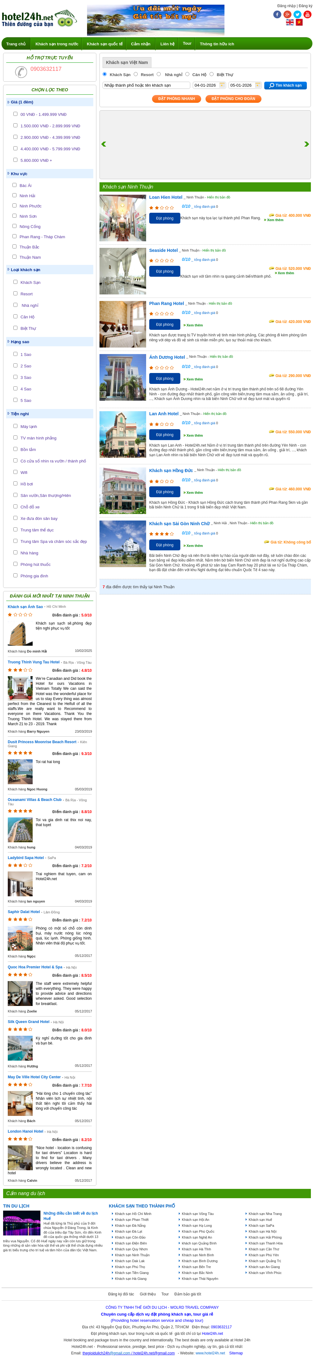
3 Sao (26, 377)
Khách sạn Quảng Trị (265, 1261)
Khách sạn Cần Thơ (264, 1249)
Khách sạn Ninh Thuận (132, 1255)
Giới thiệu (148, 1294)
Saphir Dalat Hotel (24, 912)
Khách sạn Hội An (195, 1219)
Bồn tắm (28, 449)
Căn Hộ (28, 317)
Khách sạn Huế (260, 1219)
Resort (27, 294)
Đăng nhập (286, 6)
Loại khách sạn (25, 269)
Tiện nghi (20, 414)
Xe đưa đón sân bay (39, 518)
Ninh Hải (27, 195)
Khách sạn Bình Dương (200, 1261)
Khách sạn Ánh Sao (25, 607)
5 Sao (26, 400)
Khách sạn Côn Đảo (130, 1237)
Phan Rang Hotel (166, 303)
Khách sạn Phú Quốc (198, 1231)
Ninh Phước (31, 206)
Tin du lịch (16, 1205)
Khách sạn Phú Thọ (130, 1267)
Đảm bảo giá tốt (187, 1294)
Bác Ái (25, 185)
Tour (187, 43)
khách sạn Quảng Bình (199, 1243)
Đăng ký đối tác (121, 1294)
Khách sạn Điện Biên (131, 1243)
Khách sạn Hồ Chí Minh (133, 1214)
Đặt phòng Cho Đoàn (233, 99)
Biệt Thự (28, 328)
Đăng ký (305, 6)
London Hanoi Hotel (25, 1131)
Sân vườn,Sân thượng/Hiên (46, 495)
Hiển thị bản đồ (218, 197)
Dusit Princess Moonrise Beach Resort (42, 742)
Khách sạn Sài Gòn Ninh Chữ (179, 523)
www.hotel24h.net (210, 1353)
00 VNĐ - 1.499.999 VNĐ (44, 114)
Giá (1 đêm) (22, 102)
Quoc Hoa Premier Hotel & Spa (35, 967)
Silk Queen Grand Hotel (28, 1022)
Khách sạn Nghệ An (197, 1237)
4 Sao (26, 389)
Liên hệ (167, 44)
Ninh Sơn (28, 216)
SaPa (52, 858)
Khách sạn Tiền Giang (132, 1273)
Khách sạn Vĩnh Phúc (265, 1273)
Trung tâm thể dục (37, 530)
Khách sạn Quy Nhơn (131, 1249)
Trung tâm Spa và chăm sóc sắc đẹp (54, 541)
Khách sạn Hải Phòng (265, 1237)
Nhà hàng (29, 553)
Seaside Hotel (163, 250)
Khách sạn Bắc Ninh (197, 1273)
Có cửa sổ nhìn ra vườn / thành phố (53, 461)
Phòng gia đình (34, 576)
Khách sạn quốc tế (104, 44)
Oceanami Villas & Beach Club (35, 800)
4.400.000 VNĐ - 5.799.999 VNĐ (50, 149)
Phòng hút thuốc (36, 564)
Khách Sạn (30, 282)
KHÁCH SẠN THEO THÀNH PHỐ (142, 1205)
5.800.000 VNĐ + (36, 160)
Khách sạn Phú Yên (264, 1255)
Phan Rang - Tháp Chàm (42, 236)
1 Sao (26, 354)
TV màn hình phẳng (39, 438)
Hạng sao (20, 341)
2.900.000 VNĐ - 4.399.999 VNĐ (50, 137)
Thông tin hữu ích (217, 44)
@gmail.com (119, 1353)
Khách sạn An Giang (264, 1267)
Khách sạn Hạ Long (197, 1225)
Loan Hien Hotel (165, 197)
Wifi (24, 472)
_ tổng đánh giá (202, 206)
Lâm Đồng (52, 912)
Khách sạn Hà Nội (262, 1231)
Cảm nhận (140, 44)
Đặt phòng (164, 218)
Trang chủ (15, 44)
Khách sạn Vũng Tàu (198, 1214)
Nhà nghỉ (29, 305)
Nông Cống (30, 226)
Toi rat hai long (48, 762)
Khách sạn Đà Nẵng (130, 1225)
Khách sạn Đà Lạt (128, 1231)
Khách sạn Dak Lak (130, 1261)
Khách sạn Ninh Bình (198, 1255)
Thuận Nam (30, 257)
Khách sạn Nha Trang (265, 1214)
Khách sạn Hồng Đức (171, 470)
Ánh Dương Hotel (167, 357)
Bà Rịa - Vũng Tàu (77, 662)
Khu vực (19, 173)
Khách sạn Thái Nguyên (200, 1278)
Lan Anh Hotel (163, 413)
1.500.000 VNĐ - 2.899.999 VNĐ (50, 126)
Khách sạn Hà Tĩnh (196, 1249)
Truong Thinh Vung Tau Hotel (34, 662)
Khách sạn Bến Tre (196, 1267)
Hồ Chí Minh (56, 606)
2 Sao (26, 366)
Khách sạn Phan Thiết (132, 1219)
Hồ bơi (27, 484)
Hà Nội (71, 967)
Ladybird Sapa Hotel (26, 858)
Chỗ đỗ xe (30, 507)
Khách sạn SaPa (261, 1225)
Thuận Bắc (29, 247)
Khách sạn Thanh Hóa (266, 1243)
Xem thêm (275, 220)
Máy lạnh (29, 426)
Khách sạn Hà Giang (130, 1278)
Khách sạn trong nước (56, 44)
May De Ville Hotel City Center (34, 1077)
